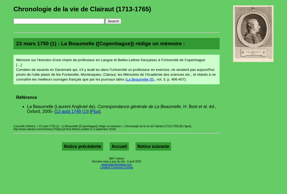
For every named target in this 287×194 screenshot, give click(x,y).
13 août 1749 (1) (71, 111)
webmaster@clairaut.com (116, 164)
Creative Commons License (116, 167)
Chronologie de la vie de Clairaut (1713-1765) (82, 9)
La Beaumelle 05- (141, 79)
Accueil (119, 146)
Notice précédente (82, 146)
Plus (95, 111)
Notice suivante (153, 146)
